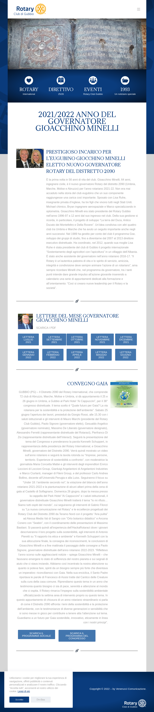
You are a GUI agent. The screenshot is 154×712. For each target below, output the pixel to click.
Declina (33, 699)
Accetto (17, 699)
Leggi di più (24, 691)
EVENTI (93, 89)
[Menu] (138, 9)
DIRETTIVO (61, 89)
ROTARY (29, 89)
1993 (125, 89)
